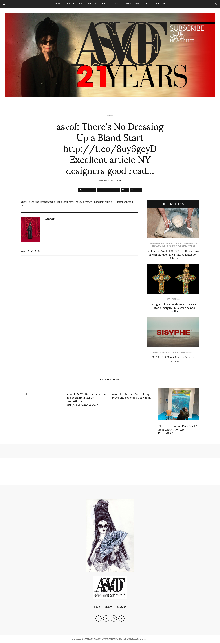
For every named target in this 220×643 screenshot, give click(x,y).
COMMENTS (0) (87, 190)
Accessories (157, 243)
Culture (92, 4)
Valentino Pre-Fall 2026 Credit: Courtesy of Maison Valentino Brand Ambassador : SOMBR (173, 254)
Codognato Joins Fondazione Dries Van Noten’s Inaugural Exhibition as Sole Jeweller (173, 307)
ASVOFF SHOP (132, 4)
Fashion (70, 4)
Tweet (110, 116)
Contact (160, 4)
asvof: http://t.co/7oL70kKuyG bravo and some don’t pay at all (132, 395)
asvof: (24, 394)
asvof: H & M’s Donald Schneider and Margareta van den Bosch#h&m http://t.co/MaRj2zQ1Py (86, 399)
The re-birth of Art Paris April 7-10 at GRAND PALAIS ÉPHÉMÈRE (178, 429)
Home (57, 4)
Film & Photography (185, 243)
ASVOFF (117, 4)
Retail (183, 246)
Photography (171, 246)
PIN (125, 190)
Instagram (157, 246)
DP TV (105, 4)
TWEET (114, 190)
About (147, 4)
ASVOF (118, 180)
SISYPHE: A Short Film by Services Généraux (173, 359)
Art (81, 4)
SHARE (102, 190)
